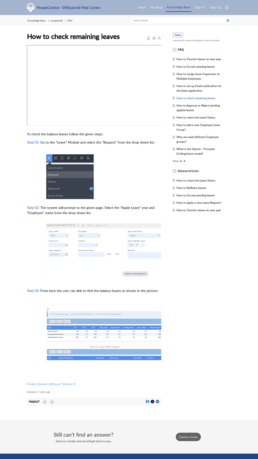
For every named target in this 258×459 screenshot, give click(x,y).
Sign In (200, 7)
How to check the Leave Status (195, 117)
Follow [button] (178, 35)
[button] (228, 20)
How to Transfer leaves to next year (198, 59)
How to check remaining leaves (196, 98)
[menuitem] (200, 7)
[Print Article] (154, 38)
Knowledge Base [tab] (178, 7)
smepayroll (56, 20)
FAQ (69, 20)
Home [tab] (142, 7)
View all (179, 161)
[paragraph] (94, 215)
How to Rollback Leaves (191, 188)
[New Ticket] (188, 437)
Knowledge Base (36, 20)
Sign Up (215, 7)
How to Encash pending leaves (195, 67)
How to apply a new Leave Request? (198, 203)
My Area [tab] (157, 7)
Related (188, 171)
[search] (181, 20)
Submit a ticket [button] (188, 437)
